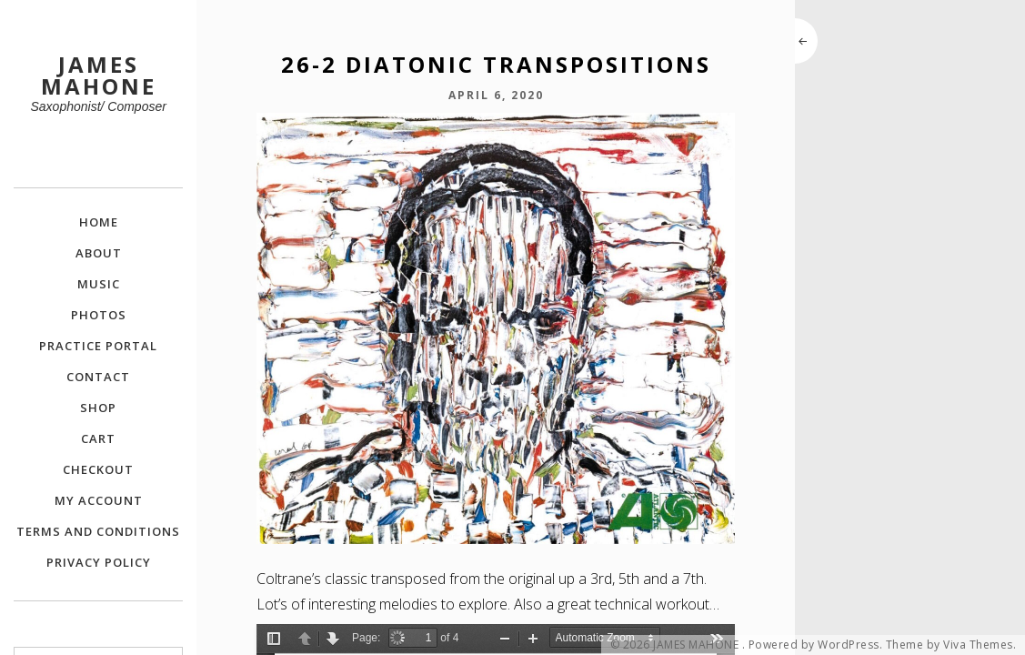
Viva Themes (978, 645)
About (98, 253)
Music (98, 284)
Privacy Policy (98, 562)
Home (98, 222)
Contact (98, 376)
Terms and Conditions (98, 531)
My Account (99, 500)
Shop (98, 407)
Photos (98, 315)
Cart (98, 438)
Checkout (98, 469)
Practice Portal (98, 346)
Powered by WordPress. (816, 645)
